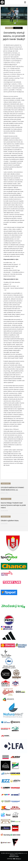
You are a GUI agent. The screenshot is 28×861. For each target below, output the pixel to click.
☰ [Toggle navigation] (25, 2)
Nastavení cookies (14, 856)
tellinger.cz (18, 858)
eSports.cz (12, 855)
